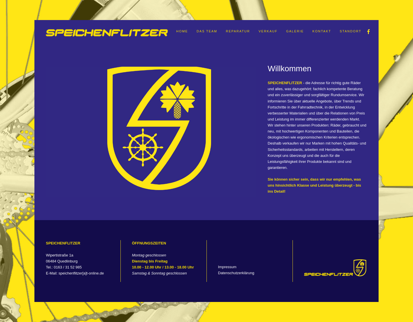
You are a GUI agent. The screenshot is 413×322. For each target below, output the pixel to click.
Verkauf (268, 31)
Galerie (295, 31)
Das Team (206, 31)
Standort (351, 31)
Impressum (227, 267)
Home (182, 31)
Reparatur (238, 31)
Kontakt (321, 31)
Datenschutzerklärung (236, 273)
